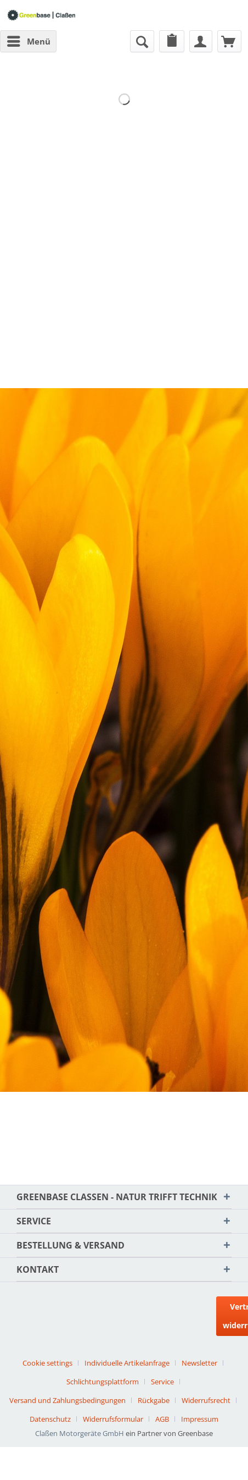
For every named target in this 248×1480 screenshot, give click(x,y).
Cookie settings (47, 1363)
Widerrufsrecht (206, 1400)
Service (162, 1382)
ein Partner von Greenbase (169, 1433)
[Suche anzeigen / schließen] (142, 41)
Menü (28, 39)
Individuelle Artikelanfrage (127, 1363)
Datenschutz (50, 1419)
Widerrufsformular (113, 1419)
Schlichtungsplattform (102, 1382)
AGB (162, 1419)
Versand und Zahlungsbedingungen (67, 1400)
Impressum (199, 1419)
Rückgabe (154, 1400)
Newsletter (199, 1363)
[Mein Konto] (200, 41)
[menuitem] (28, 41)
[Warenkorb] (229, 41)
